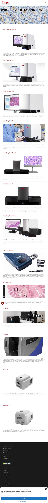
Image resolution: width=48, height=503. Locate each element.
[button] (46, 489)
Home (5, 470)
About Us (5, 456)
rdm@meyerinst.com (8, 452)
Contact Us (6, 458)
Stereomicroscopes (7, 474)
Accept (24, 498)
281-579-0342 (7, 450)
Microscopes (6, 472)
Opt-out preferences (23, 501)
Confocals (5, 478)
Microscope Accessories (8, 485)
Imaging (5, 476)
